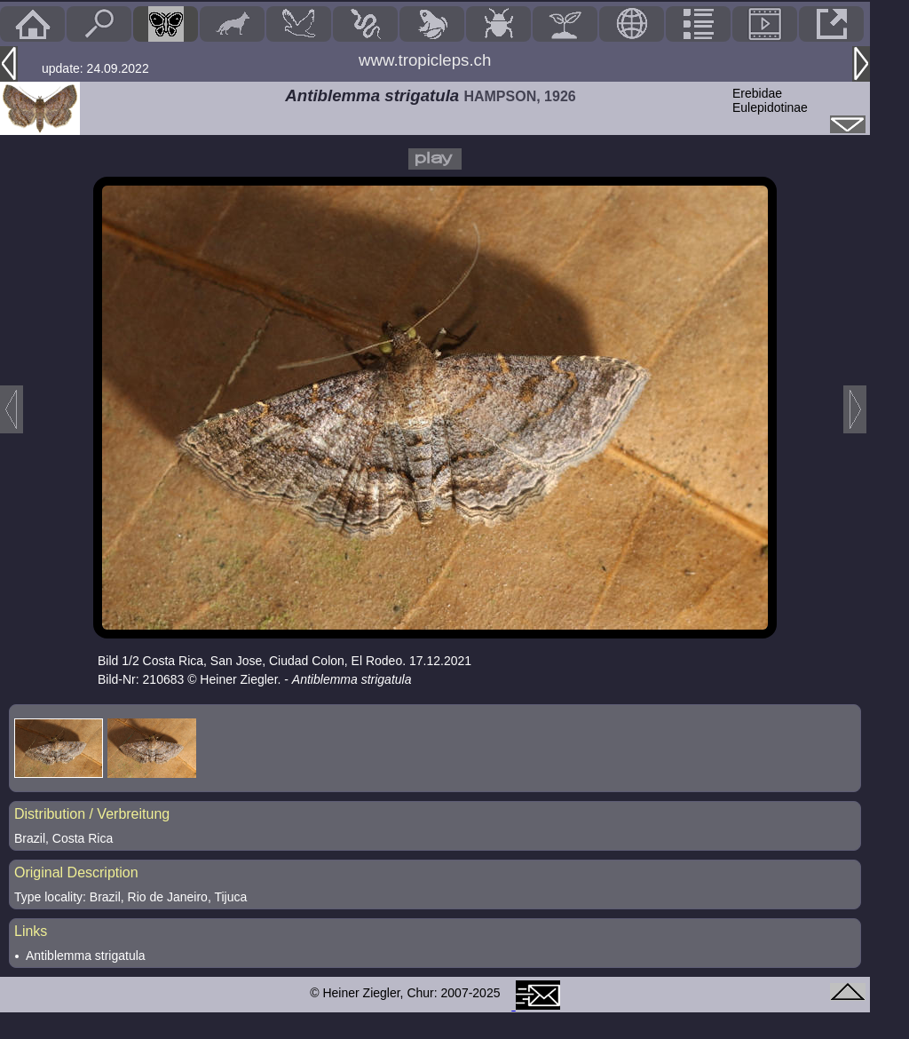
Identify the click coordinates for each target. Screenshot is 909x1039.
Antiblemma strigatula (86, 955)
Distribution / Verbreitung (92, 813)
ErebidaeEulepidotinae (770, 100)
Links (30, 931)
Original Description (76, 872)
